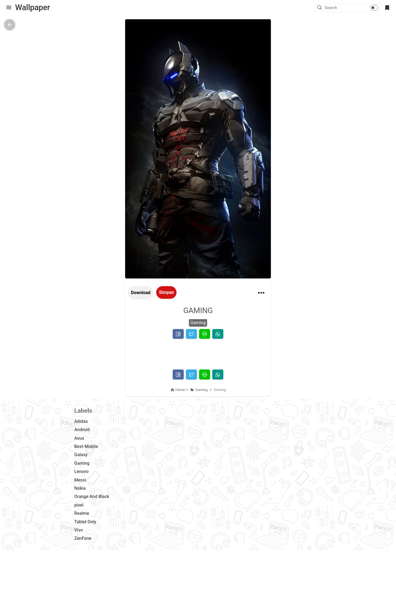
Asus (79, 438)
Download (140, 292)
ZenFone (82, 538)
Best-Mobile (86, 446)
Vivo (78, 530)
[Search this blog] (352, 8)
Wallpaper (32, 7)
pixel (79, 505)
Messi (80, 480)
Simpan (166, 292)
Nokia (80, 488)
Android (82, 429)
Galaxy (80, 454)
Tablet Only (85, 521)
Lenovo (81, 471)
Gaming (197, 322)
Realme (81, 513)
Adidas (81, 421)
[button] (320, 8)
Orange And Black (91, 496)
